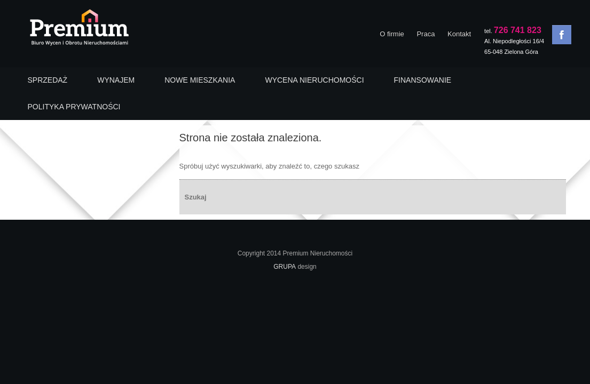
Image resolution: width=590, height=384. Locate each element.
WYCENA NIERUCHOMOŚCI (314, 80)
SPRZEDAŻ (48, 80)
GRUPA (284, 266)
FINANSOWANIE (423, 80)
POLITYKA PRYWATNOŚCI (74, 106)
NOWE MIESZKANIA (199, 80)
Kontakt (459, 34)
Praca (425, 34)
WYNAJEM (116, 80)
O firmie (392, 34)
